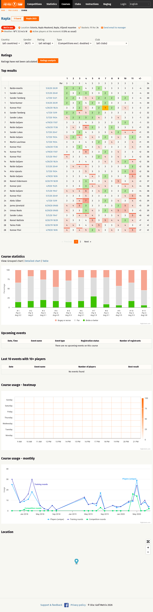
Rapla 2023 (31, 18)
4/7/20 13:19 (51, 112)
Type (75, 42)
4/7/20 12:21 (51, 98)
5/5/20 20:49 (51, 93)
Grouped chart (15, 261)
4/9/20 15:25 (51, 186)
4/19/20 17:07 (51, 122)
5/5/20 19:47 (51, 156)
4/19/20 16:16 (51, 176)
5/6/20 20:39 (51, 88)
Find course (13, 10)
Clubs (78, 4)
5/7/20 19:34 (51, 117)
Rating (45, 42)
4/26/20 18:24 (51, 108)
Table (45, 261)
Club (111, 42)
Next (86, 241)
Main (3, 10)
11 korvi (17, 18)
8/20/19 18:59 (51, 181)
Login (123, 4)
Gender (29, 42)
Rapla (5, 18)
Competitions (34, 4)
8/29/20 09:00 (51, 205)
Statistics (52, 4)
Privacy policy (78, 605)
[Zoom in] (148, 547)
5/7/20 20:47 (51, 132)
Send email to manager (115, 27)
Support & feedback (51, 605)
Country (11, 42)
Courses (66, 4)
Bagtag (107, 4)
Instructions (92, 4)
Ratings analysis (48, 60)
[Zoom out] (148, 552)
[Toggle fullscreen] (148, 541)
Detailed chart (32, 261)
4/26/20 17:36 (52, 127)
